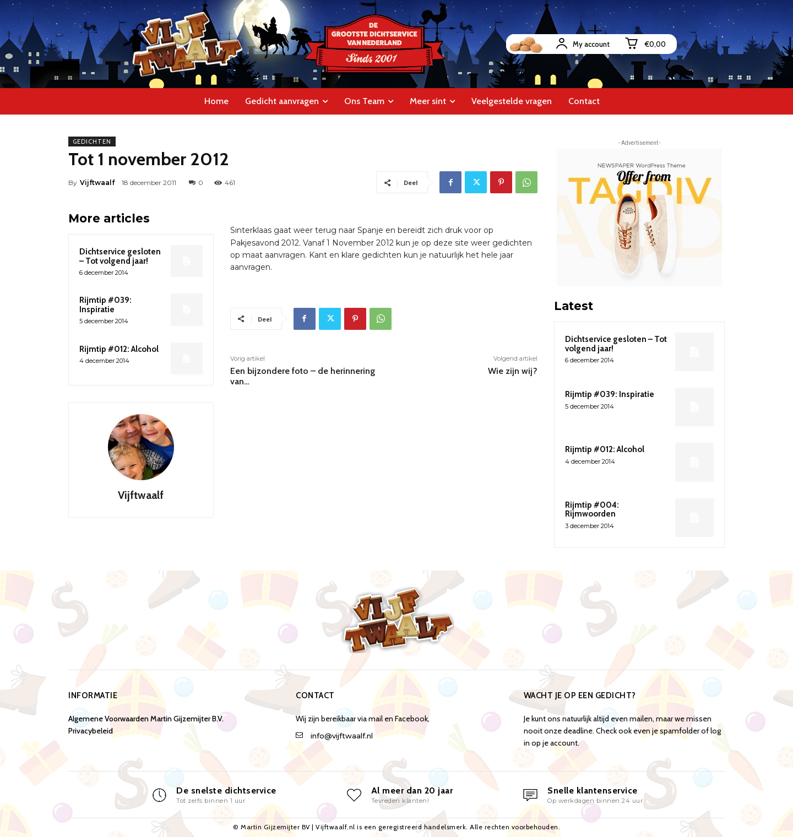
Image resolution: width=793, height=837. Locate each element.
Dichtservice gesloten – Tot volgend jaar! (120, 256)
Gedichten (92, 141)
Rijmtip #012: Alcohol (119, 349)
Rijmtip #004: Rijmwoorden (592, 509)
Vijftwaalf (97, 182)
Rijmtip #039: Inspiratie (105, 304)
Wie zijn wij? (512, 371)
